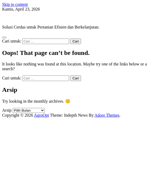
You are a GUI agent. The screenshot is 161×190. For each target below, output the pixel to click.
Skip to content (15, 4)
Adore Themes (107, 115)
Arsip (7, 110)
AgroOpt (9, 18)
